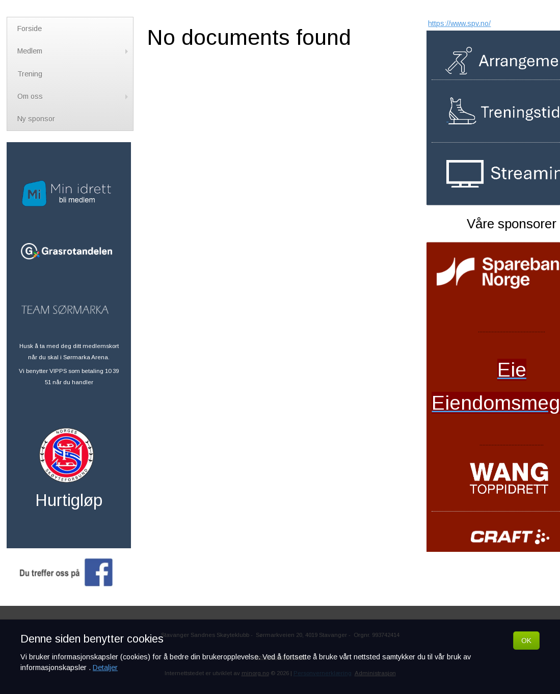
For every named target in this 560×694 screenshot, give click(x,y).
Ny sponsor (36, 119)
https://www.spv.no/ (459, 23)
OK (526, 640)
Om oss (73, 96)
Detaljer (105, 667)
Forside (29, 28)
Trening (29, 74)
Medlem (73, 51)
